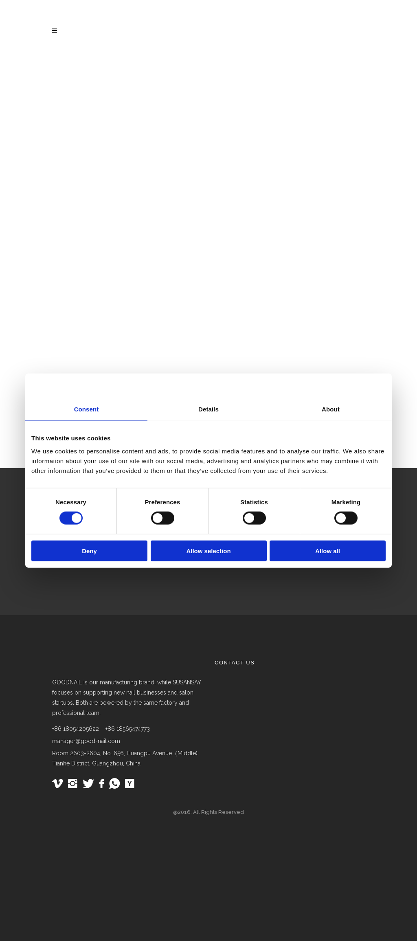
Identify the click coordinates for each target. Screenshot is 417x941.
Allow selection (208, 550)
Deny (89, 550)
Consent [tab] (86, 409)
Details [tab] (208, 409)
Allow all (327, 550)
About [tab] (331, 409)
